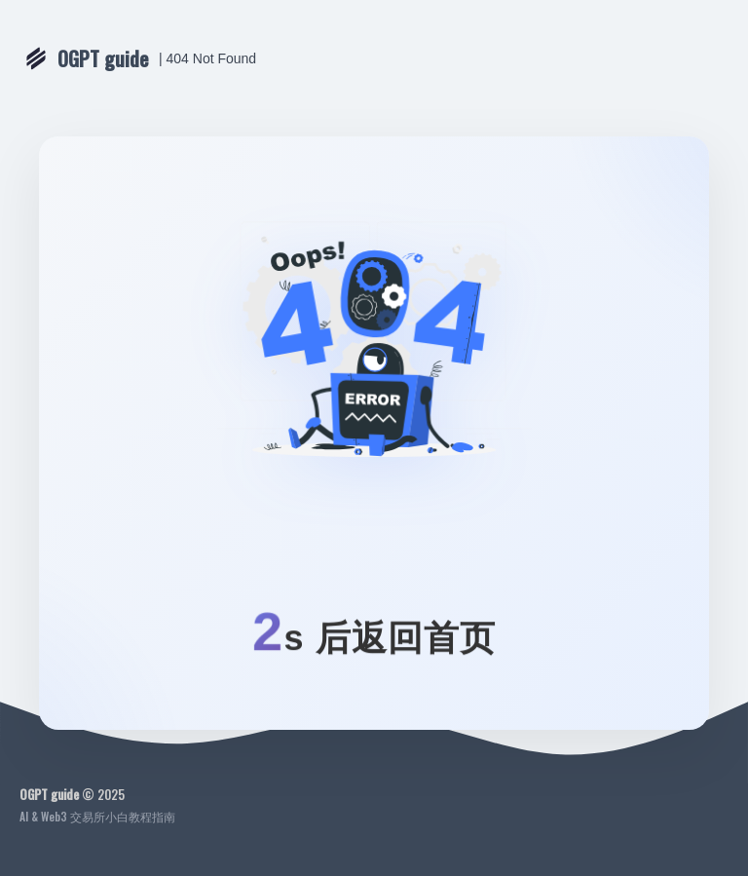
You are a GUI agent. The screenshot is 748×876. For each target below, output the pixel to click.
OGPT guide (103, 58)
